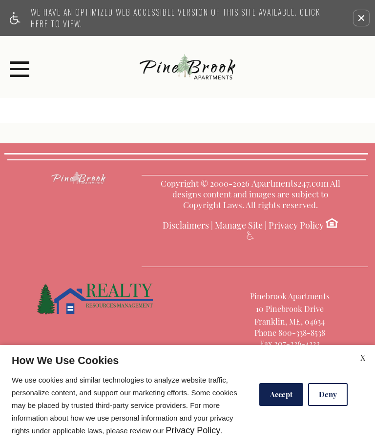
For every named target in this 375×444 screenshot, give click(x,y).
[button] (361, 18)
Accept (281, 394)
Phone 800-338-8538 (289, 333)
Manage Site (239, 226)
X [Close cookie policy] (362, 357)
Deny (328, 394)
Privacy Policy (296, 226)
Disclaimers (186, 226)
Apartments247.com (290, 184)
